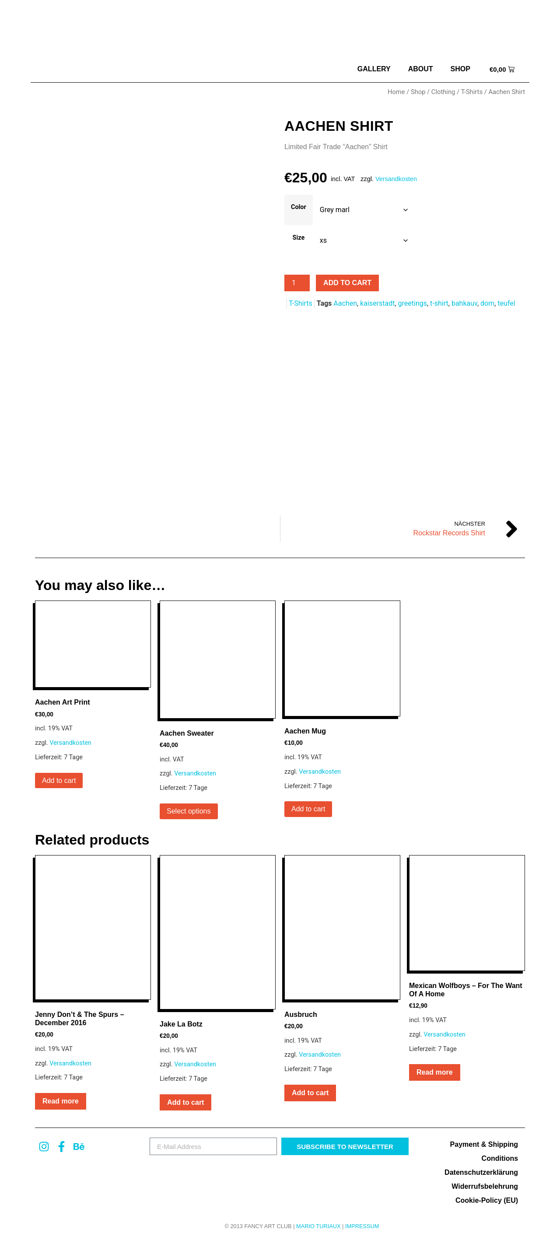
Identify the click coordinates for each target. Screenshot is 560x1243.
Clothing (443, 92)
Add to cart (347, 282)
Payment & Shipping (484, 1146)
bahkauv (464, 303)
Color (298, 207)
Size (299, 238)
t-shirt (439, 303)
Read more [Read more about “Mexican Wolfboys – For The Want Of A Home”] (434, 1074)
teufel (506, 303)
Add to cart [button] (59, 782)
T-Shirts (472, 92)
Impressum (362, 1228)
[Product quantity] (297, 283)
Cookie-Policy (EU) (486, 1202)
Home (396, 92)
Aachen (345, 303)
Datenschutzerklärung (481, 1174)
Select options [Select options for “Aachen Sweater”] (189, 813)
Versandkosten (396, 178)
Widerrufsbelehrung (485, 1188)
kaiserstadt (377, 303)
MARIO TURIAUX (318, 1228)
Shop (460, 69)
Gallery (374, 69)
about (420, 69)
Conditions (500, 1160)
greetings (412, 303)
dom (487, 303)
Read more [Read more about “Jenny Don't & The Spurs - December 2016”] (60, 1103)
